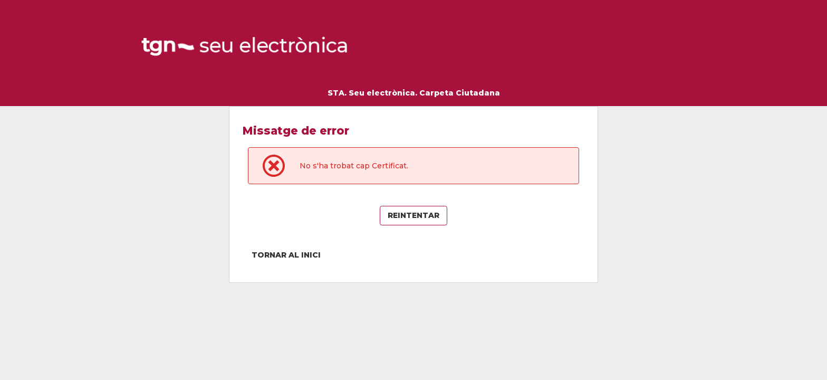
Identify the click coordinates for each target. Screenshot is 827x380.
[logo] (246, 47)
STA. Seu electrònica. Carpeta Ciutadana (414, 93)
